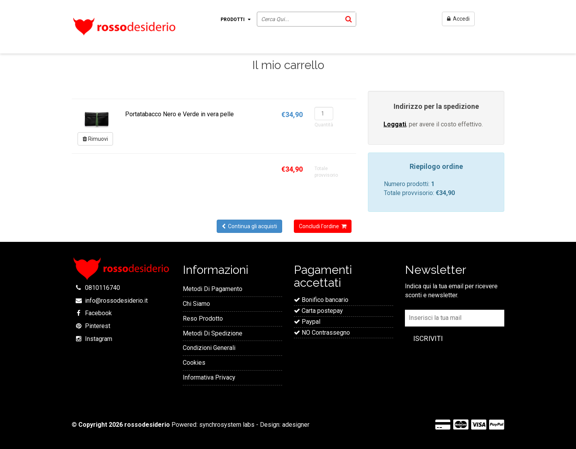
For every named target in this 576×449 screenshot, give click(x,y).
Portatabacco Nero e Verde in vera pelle (179, 114)
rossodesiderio (147, 424)
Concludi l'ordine (322, 226)
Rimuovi (95, 139)
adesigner (295, 424)
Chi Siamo (196, 303)
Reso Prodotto (203, 318)
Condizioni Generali (209, 347)
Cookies (194, 362)
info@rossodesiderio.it (116, 300)
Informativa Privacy (209, 377)
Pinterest (97, 326)
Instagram (98, 339)
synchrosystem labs (226, 424)
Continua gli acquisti (249, 226)
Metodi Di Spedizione (212, 333)
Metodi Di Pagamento (212, 289)
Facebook (98, 313)
